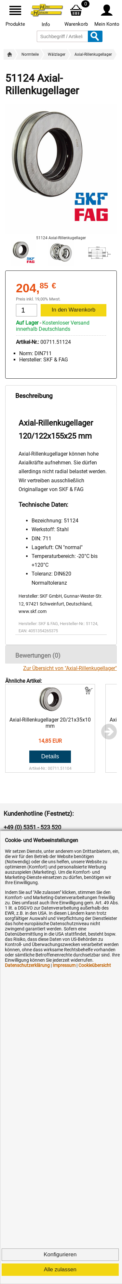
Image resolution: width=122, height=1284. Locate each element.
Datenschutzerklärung (27, 965)
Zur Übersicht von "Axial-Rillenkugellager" (70, 668)
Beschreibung (34, 396)
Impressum (64, 965)
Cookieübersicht (94, 965)
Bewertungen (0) (38, 655)
